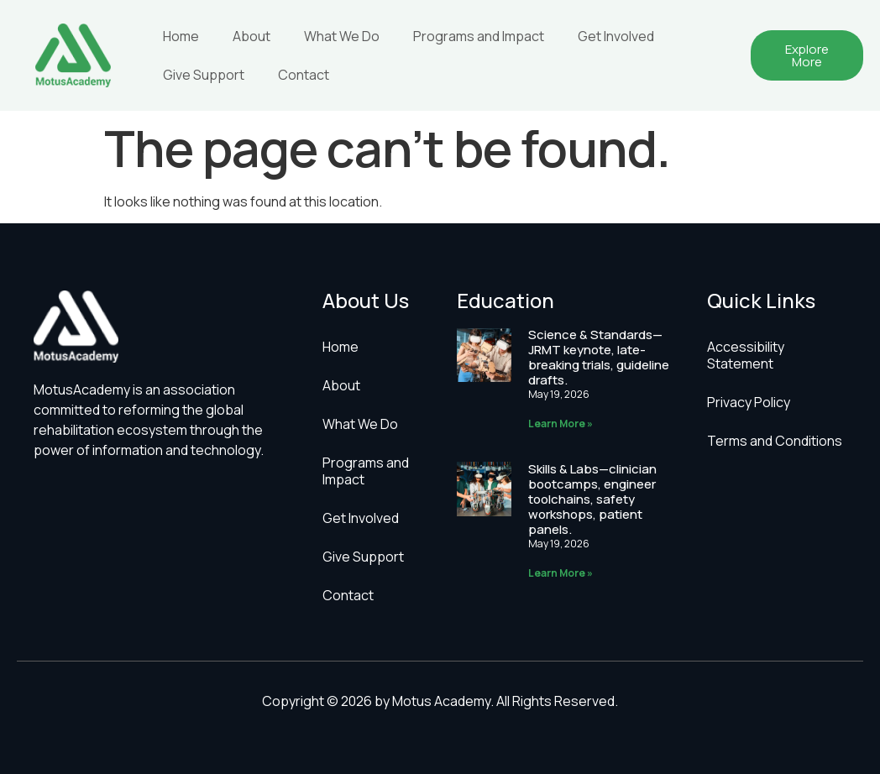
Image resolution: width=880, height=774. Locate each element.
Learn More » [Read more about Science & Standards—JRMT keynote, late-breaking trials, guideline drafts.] (560, 423)
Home (181, 36)
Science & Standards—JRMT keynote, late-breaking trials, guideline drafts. (598, 357)
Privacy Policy (748, 402)
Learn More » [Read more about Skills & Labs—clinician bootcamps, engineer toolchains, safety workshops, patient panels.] (560, 573)
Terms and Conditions (774, 440)
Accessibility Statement (745, 355)
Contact (303, 74)
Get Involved (616, 36)
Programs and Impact (478, 36)
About (251, 36)
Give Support (203, 74)
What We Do (342, 36)
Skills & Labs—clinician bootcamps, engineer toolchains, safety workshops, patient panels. (592, 499)
